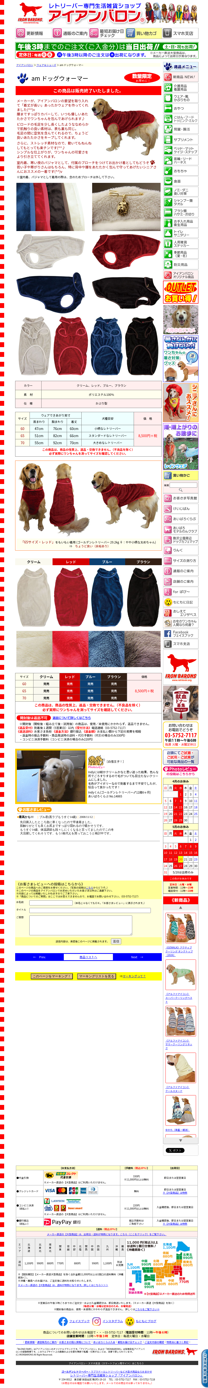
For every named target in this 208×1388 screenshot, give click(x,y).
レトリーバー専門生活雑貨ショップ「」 (106, 1375)
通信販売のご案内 (47, 1342)
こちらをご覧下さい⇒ (147, 1309)
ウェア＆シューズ (46, 65)
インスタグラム (106, 1321)
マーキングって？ (134, 980)
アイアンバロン (24, 65)
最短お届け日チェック (130, 1342)
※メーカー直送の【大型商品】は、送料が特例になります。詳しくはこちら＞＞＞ (63, 1285)
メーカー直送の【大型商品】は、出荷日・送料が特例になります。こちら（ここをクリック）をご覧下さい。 (106, 1234)
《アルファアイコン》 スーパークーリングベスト (180, 995)
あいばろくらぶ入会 (104, 1342)
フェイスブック (73, 1321)
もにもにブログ (140, 1321)
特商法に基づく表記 (177, 1342)
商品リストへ (88, 960)
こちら (89, 887)
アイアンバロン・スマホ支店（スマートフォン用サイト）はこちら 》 (107, 1363)
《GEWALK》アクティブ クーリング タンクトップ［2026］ (180, 949)
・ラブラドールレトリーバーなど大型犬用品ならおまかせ (107, 1371)
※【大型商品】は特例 (175, 1192)
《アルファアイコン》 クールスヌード (180, 1087)
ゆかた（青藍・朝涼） (180, 1128)
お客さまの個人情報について (75, 1342)
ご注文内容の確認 (154, 1342)
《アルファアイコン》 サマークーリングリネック (180, 1042)
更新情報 (30, 1342)
